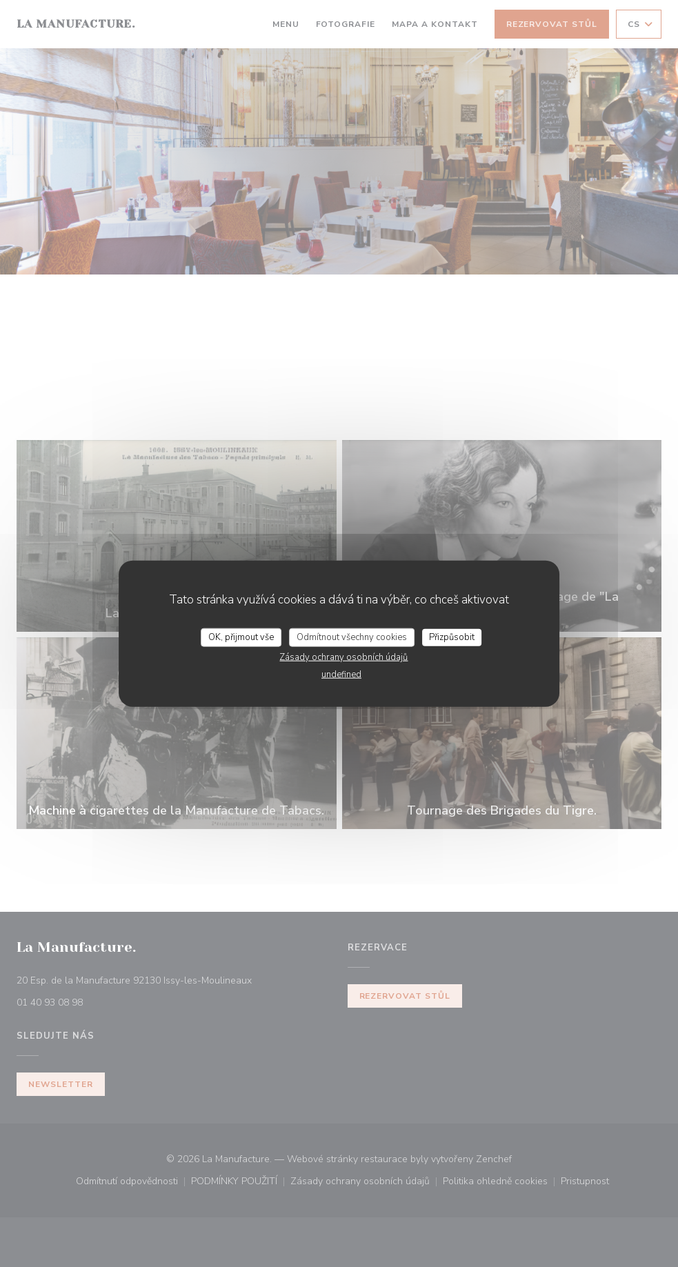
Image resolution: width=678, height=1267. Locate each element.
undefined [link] (341, 674)
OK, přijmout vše (241, 636)
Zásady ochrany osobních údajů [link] (343, 657)
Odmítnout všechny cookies (352, 636)
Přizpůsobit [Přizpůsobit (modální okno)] (452, 636)
